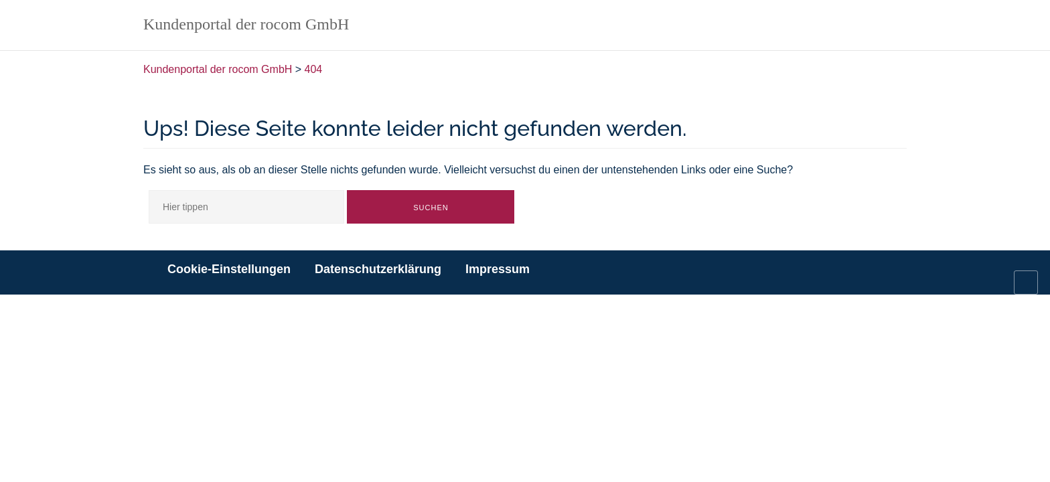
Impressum (497, 269)
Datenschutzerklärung (378, 269)
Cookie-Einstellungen (229, 269)
